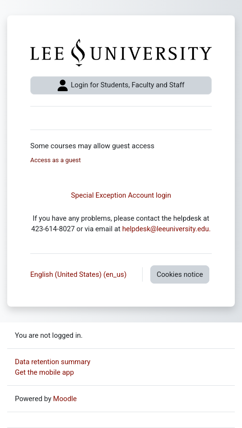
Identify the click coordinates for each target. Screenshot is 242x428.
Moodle (65, 398)
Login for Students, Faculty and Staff (121, 85)
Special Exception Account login (121, 195)
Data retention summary (52, 361)
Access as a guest (55, 160)
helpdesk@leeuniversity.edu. (166, 229)
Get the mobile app (44, 372)
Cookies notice (180, 274)
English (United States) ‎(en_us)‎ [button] (79, 274)
